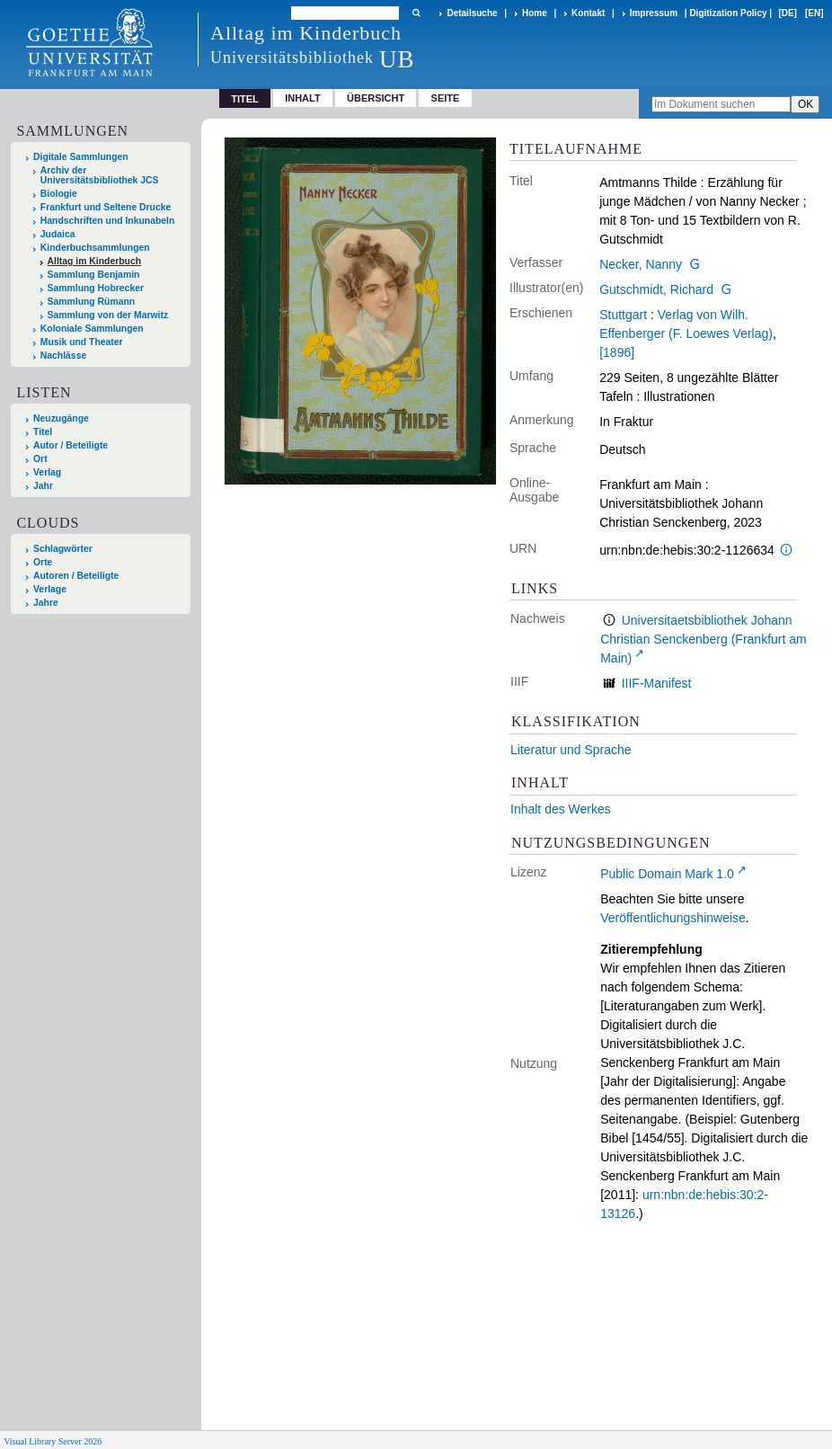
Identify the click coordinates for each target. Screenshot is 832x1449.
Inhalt (303, 98)
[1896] (616, 352)
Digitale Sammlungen (80, 157)
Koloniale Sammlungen (92, 328)
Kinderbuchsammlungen (95, 248)
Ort (40, 459)
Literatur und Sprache (571, 749)
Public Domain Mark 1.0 (667, 874)
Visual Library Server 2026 (53, 1441)
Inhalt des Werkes (560, 809)
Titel (42, 432)
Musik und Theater (81, 342)
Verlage (49, 589)
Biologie (58, 194)
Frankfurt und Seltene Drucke (106, 207)
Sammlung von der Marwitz (108, 315)
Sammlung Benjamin (94, 275)
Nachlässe (63, 355)
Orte (42, 562)
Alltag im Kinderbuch (95, 261)
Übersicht (375, 98)
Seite (445, 98)
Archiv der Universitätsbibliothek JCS (99, 175)
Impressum (653, 13)
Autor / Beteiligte (70, 445)
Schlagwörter (63, 549)
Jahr (43, 486)
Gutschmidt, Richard (656, 289)
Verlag (47, 472)
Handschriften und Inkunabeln (107, 221)
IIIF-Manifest (657, 683)
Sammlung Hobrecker (96, 288)
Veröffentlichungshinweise (673, 918)
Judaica (57, 234)
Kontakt (588, 13)
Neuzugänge (61, 418)
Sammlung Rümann (92, 302)
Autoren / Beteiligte (76, 576)
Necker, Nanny (640, 264)
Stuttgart (623, 314)
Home (534, 13)
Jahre (45, 603)
